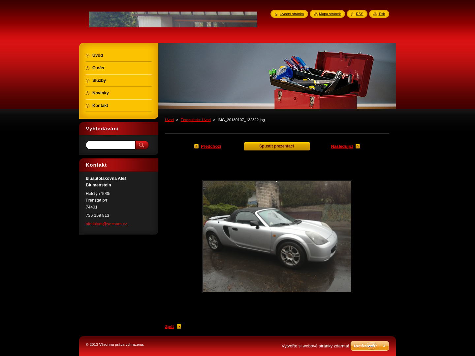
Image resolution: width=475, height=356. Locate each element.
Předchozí (211, 146)
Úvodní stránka (292, 14)
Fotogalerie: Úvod (196, 120)
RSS (359, 14)
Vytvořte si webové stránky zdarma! (315, 345)
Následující (342, 146)
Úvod (169, 120)
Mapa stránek (330, 14)
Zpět (169, 326)
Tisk (381, 14)
